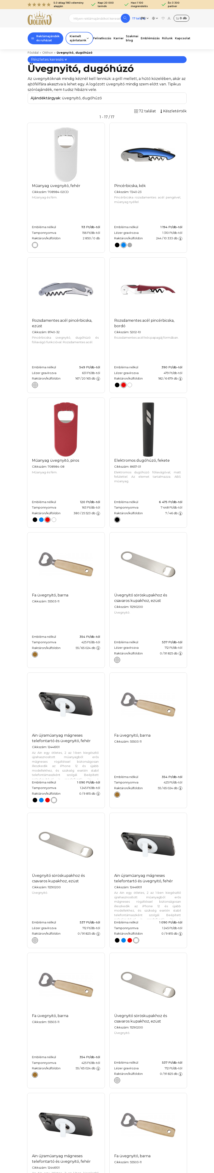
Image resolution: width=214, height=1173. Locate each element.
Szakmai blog (132, 38)
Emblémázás (150, 38)
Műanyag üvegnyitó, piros (55, 460)
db (181, 18)
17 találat (138, 18)
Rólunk (167, 38)
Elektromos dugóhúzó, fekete (142, 460)
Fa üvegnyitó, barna (50, 595)
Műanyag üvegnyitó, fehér (56, 186)
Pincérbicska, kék (130, 186)
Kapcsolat (182, 38)
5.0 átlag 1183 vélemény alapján (56, 4)
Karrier (119, 38)
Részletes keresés (49, 59)
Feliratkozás (102, 38)
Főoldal (33, 52)
